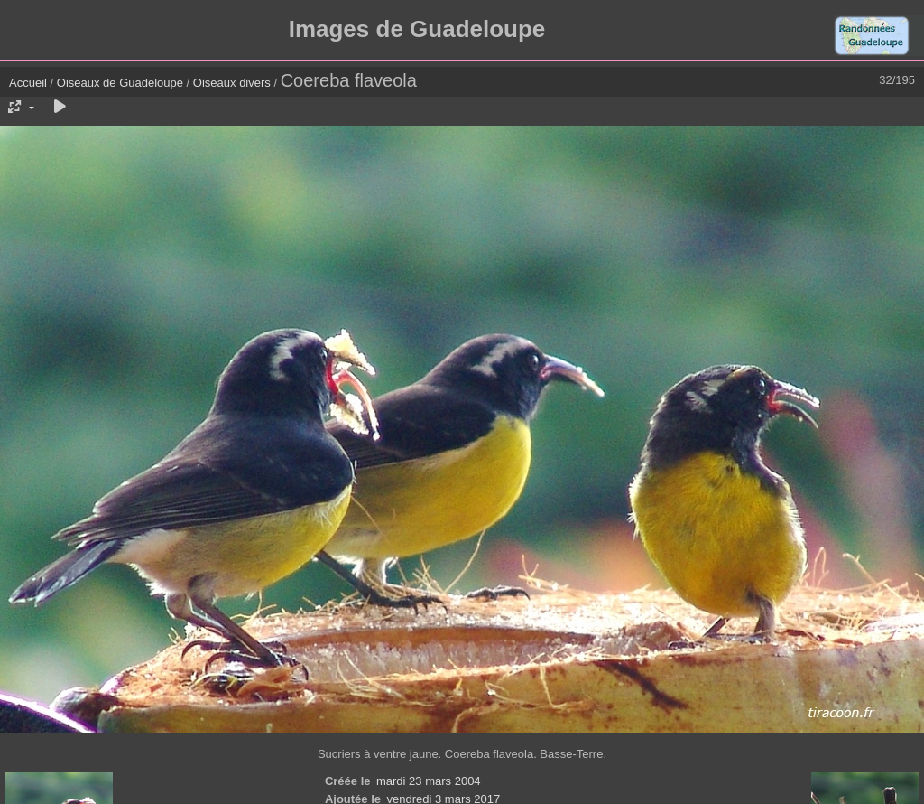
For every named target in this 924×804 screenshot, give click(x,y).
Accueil (28, 82)
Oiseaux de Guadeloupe (120, 82)
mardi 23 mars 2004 (428, 781)
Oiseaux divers (232, 82)
